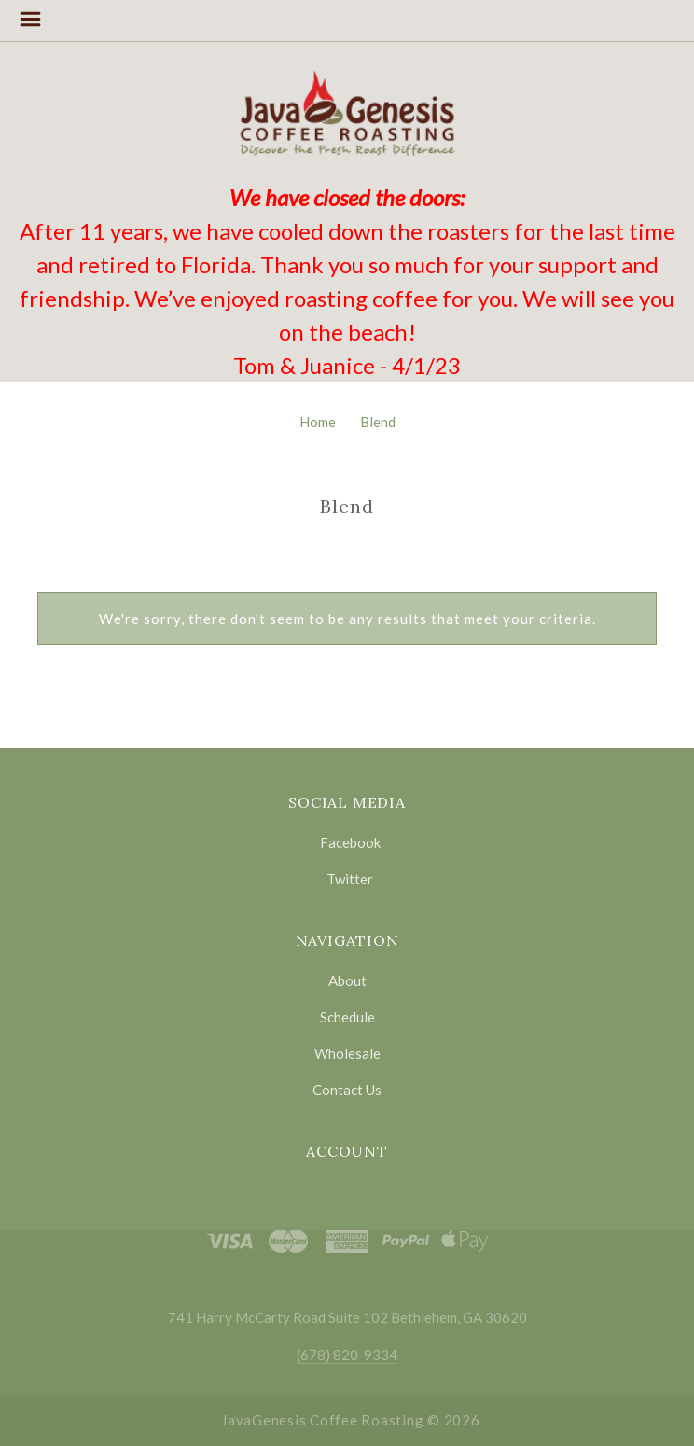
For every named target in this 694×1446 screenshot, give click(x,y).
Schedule (347, 1016)
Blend (378, 421)
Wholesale (347, 1053)
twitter (347, 878)
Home (317, 421)
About (347, 980)
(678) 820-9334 (347, 1354)
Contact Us (347, 1089)
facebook (347, 842)
